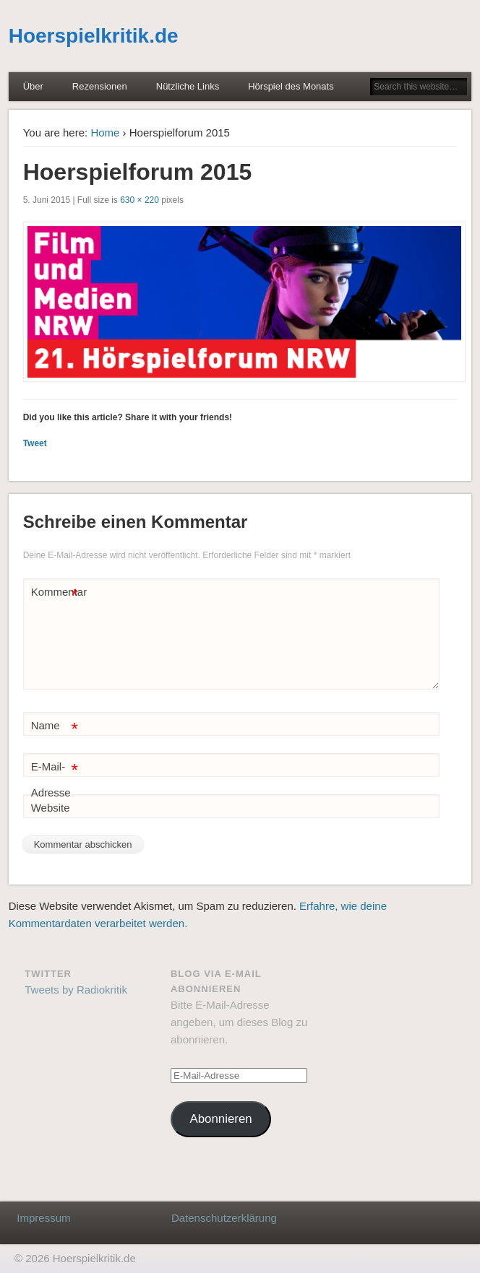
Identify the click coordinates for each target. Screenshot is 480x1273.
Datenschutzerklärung (224, 1218)
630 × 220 (139, 200)
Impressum (43, 1218)
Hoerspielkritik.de (94, 36)
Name (54, 726)
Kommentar (56, 592)
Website (50, 807)
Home (104, 132)
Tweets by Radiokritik (76, 989)
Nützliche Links (187, 86)
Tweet (35, 443)
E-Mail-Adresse (54, 777)
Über (33, 86)
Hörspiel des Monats (291, 86)
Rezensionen (99, 86)
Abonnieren (220, 1119)
